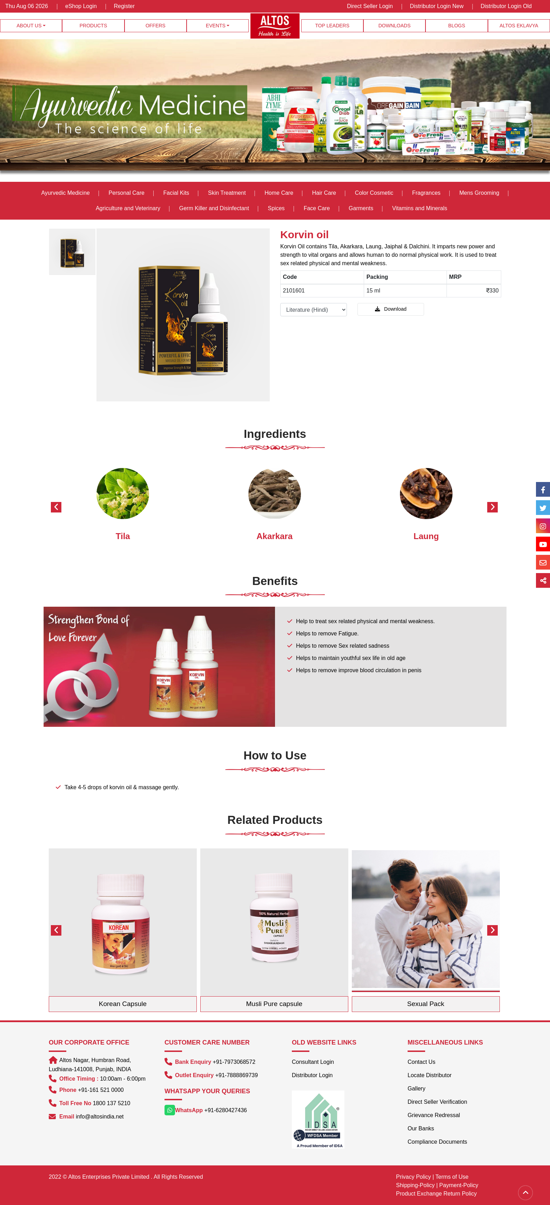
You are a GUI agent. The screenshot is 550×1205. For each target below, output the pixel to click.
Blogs (456, 25)
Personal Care (127, 193)
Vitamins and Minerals (419, 208)
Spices (277, 208)
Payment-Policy (458, 1185)
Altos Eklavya (518, 25)
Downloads (394, 25)
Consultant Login (313, 1062)
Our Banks (421, 1128)
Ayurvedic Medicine (65, 193)
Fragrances (426, 193)
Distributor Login (312, 1075)
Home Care (278, 193)
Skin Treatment (227, 193)
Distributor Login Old (506, 6)
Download (391, 309)
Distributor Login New (437, 6)
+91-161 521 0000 (100, 1090)
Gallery (416, 1089)
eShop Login (81, 6)
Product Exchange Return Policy (436, 1194)
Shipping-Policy (415, 1185)
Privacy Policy (413, 1177)
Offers (156, 25)
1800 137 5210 (111, 1103)
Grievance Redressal (434, 1115)
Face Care (317, 208)
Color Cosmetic (374, 193)
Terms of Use (451, 1177)
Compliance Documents (437, 1142)
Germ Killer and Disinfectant (214, 208)
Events (216, 25)
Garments (361, 208)
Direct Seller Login (370, 6)
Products (93, 25)
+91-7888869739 (236, 1075)
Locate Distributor (429, 1075)
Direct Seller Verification (437, 1102)
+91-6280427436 (225, 1110)
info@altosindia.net (99, 1117)
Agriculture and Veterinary (128, 208)
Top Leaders (332, 25)
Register (124, 6)
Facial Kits (176, 193)
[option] (72, 251)
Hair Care (324, 193)
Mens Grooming (479, 193)
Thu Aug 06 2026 (27, 6)
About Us (28, 25)
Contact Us (421, 1062)
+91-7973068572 (234, 1062)
